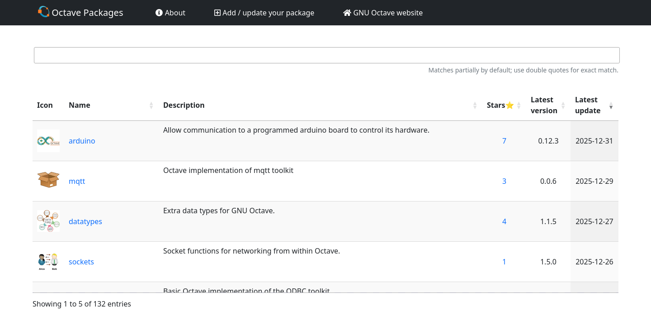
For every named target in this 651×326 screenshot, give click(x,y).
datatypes (85, 221)
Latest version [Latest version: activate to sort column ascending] (544, 105)
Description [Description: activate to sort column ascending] (184, 105)
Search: (325, 56)
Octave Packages (80, 12)
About (170, 13)
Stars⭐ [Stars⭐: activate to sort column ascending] (500, 105)
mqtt (77, 181)
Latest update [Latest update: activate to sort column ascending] (588, 105)
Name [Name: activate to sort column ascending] (79, 105)
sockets (81, 262)
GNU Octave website (383, 13)
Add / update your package (264, 13)
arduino (82, 141)
